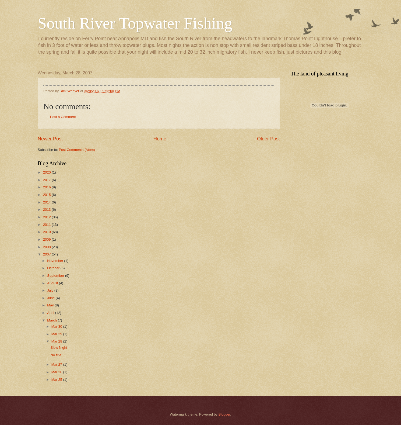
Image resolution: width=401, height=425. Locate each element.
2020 (47, 172)
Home (159, 138)
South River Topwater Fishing (135, 23)
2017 (47, 180)
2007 (47, 254)
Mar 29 (57, 334)
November (55, 261)
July (50, 290)
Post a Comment (63, 117)
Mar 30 (57, 326)
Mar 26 (57, 372)
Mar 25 (57, 380)
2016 (47, 187)
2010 (47, 232)
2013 (47, 210)
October (53, 268)
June (51, 298)
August (53, 283)
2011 (47, 225)
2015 (47, 195)
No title (56, 355)
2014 (47, 202)
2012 (47, 217)
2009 (47, 239)
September (56, 276)
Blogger (224, 414)
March (52, 320)
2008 (47, 247)
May (51, 305)
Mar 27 (57, 364)
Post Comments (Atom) (77, 150)
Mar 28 (57, 341)
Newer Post (50, 138)
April (51, 313)
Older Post (268, 138)
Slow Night (59, 347)
